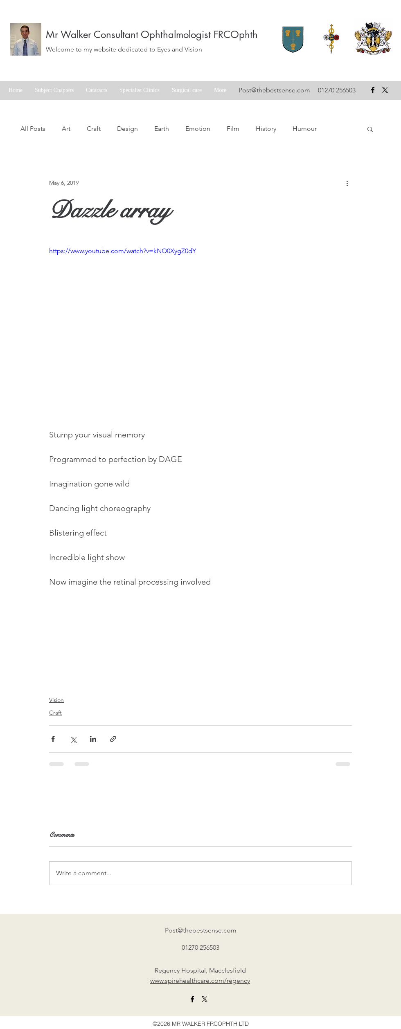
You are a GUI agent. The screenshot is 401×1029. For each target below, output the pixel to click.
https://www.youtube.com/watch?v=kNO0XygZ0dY (122, 251)
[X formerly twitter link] (204, 999)
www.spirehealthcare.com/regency (200, 980)
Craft (94, 128)
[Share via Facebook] (53, 739)
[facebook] (373, 90)
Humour (305, 128)
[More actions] (347, 183)
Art (66, 128)
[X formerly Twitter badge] (385, 90)
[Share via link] (113, 739)
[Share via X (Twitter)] (73, 739)
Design (127, 128)
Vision (56, 700)
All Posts (32, 128)
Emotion (197, 128)
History (266, 128)
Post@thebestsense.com (274, 90)
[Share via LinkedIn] (93, 739)
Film (233, 128)
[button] (370, 129)
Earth (161, 128)
